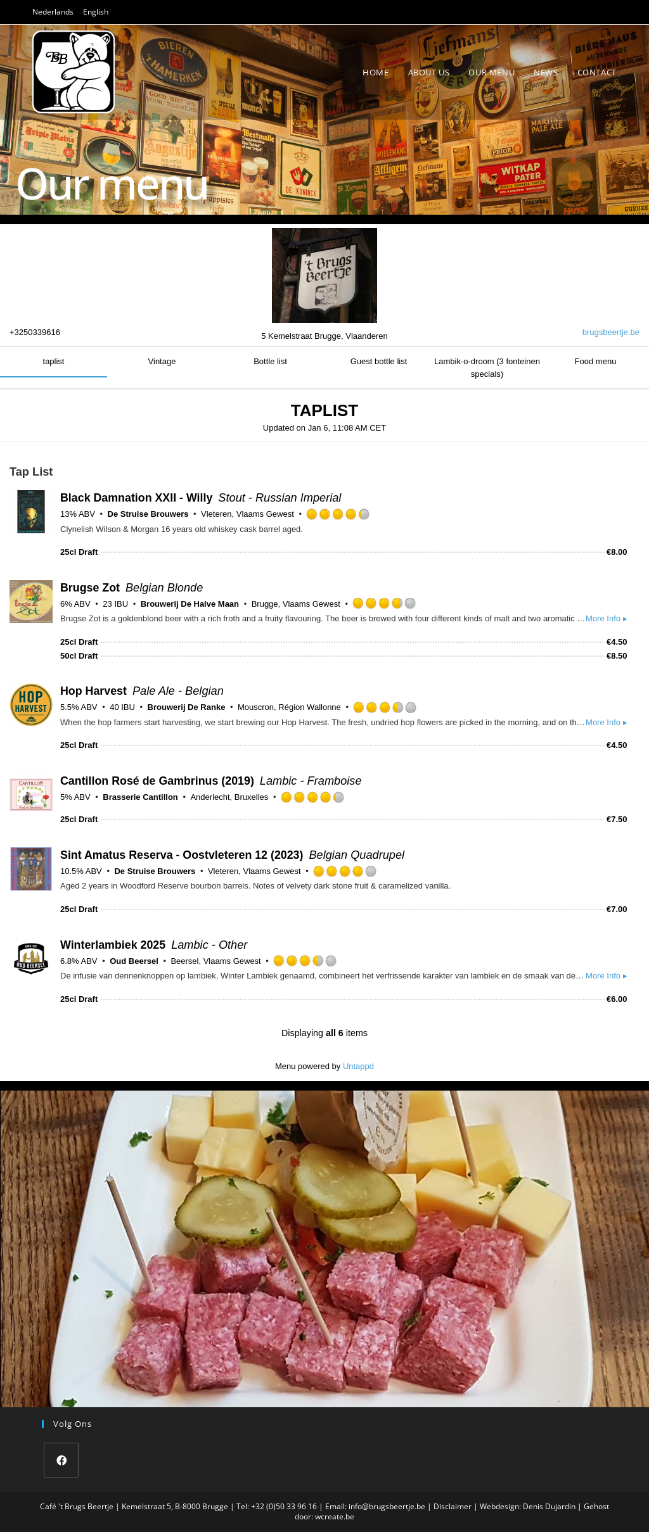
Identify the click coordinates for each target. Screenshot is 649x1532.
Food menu (596, 361)
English (95, 11)
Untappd (358, 1066)
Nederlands (53, 11)
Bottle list (270, 361)
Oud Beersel (134, 961)
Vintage (162, 361)
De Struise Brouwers (148, 514)
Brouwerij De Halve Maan (190, 604)
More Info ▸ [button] (606, 618)
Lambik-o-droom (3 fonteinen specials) (487, 368)
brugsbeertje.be (610, 332)
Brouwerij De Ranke (187, 707)
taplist (54, 361)
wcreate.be (334, 1516)
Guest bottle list (379, 361)
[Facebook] (61, 1460)
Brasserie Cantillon (140, 797)
